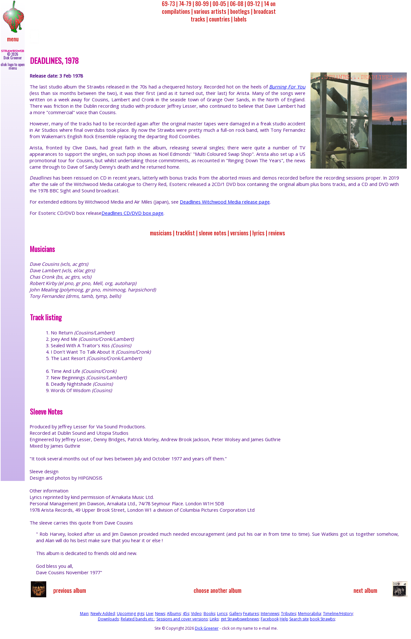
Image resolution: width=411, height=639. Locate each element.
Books (209, 613)
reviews (276, 232)
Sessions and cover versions (182, 619)
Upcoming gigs (130, 613)
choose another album (217, 590)
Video (196, 613)
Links (214, 619)
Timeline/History (338, 613)
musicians (161, 232)
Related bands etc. (137, 619)
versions (239, 232)
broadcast (265, 11)
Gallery (235, 613)
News (160, 613)
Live (149, 613)
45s (186, 613)
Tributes (288, 613)
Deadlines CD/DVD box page (132, 213)
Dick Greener (207, 628)
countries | (220, 18)
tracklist (185, 232)
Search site (299, 619)
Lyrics (222, 613)
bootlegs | (241, 11)
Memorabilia (309, 613)
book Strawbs (322, 619)
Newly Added (103, 613)
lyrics (258, 232)
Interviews (270, 613)
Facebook (270, 619)
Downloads (108, 619)
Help (284, 619)
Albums (174, 613)
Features (251, 613)
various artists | (211, 11)
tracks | (199, 18)
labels (240, 18)
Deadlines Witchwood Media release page (225, 201)
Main (84, 613)
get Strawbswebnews (240, 619)
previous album (69, 590)
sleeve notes (212, 232)
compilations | (177, 11)
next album (365, 590)
